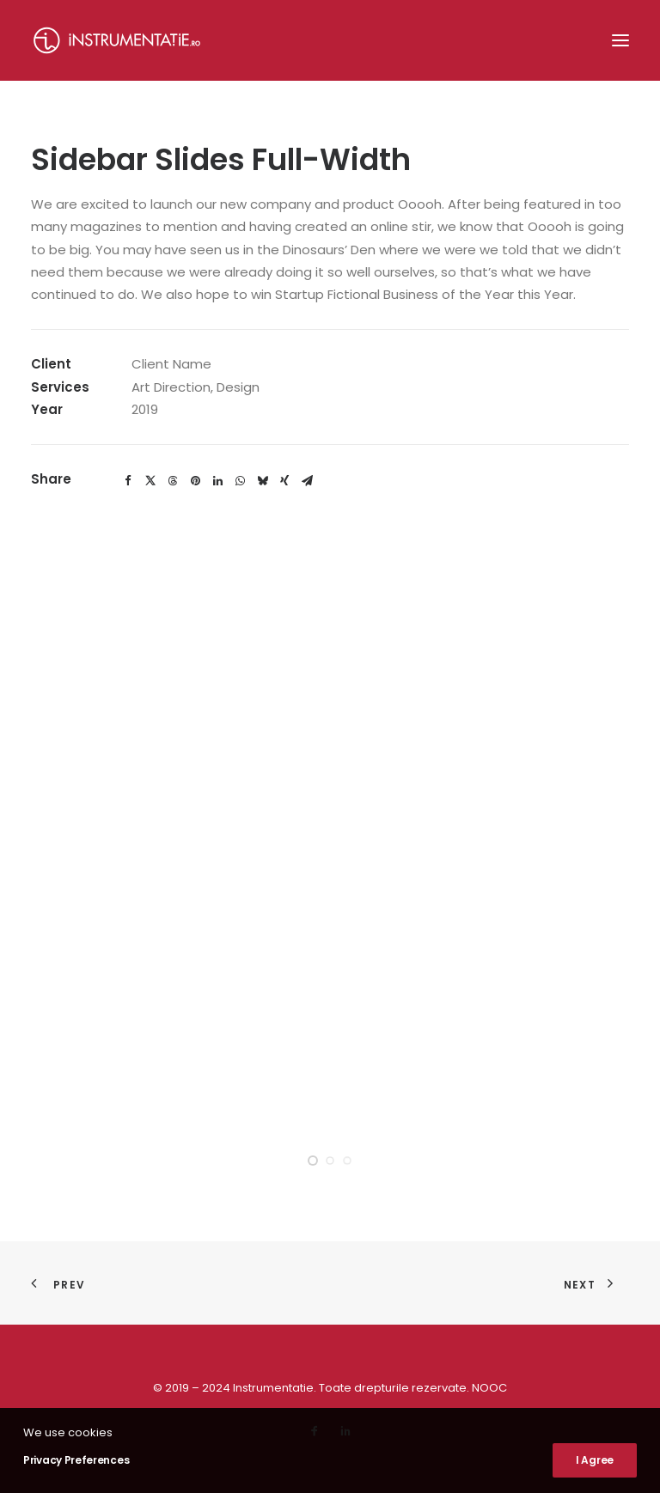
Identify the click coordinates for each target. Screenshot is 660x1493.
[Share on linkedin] (217, 481)
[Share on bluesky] (262, 481)
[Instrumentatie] (117, 40)
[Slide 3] (347, 1160)
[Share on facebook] (128, 481)
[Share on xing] (284, 481)
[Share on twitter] (150, 481)
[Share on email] (306, 481)
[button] (620, 40)
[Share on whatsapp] (239, 481)
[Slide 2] (330, 1160)
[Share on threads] (172, 481)
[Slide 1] (312, 1160)
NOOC (489, 1388)
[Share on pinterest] (195, 481)
